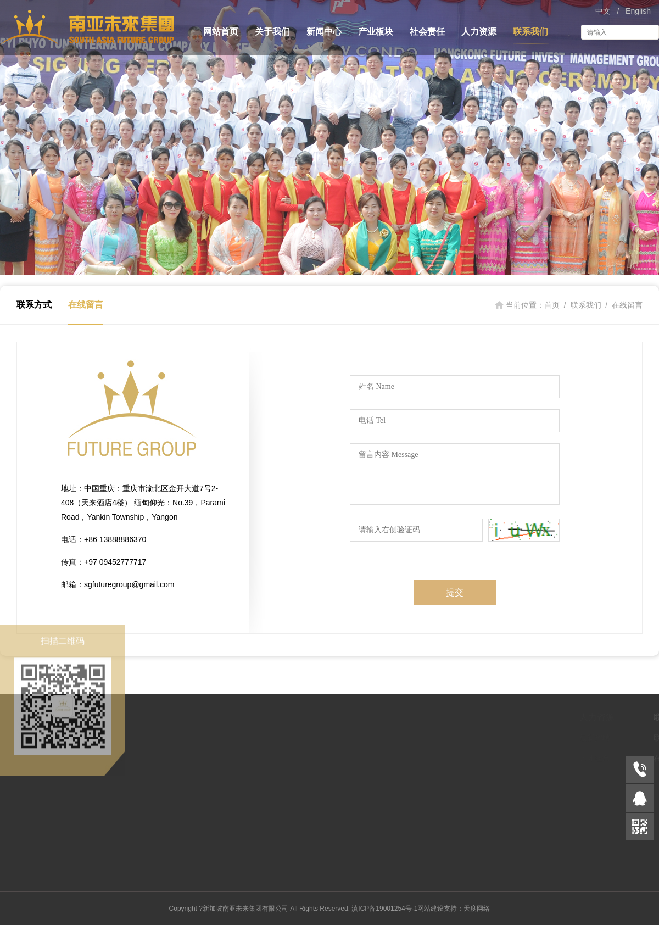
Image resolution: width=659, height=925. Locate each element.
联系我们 (530, 31)
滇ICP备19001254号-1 (384, 908)
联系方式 (34, 304)
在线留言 (85, 304)
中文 (603, 11)
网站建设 (430, 908)
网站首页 (220, 31)
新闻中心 (324, 31)
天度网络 (476, 908)
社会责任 (427, 31)
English (638, 11)
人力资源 (478, 31)
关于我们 (272, 31)
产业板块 (375, 31)
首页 (552, 304)
